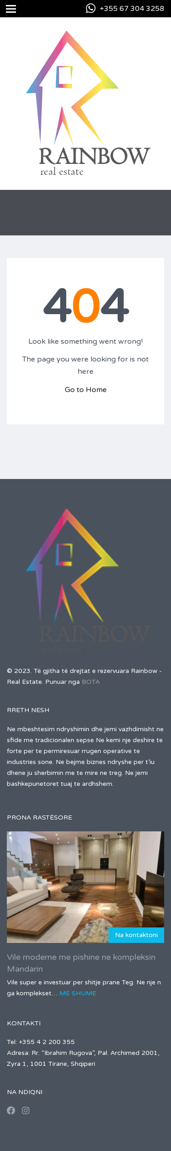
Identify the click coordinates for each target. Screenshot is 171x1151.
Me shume (77, 993)
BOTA (91, 682)
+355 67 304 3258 (132, 8)
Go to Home (86, 389)
